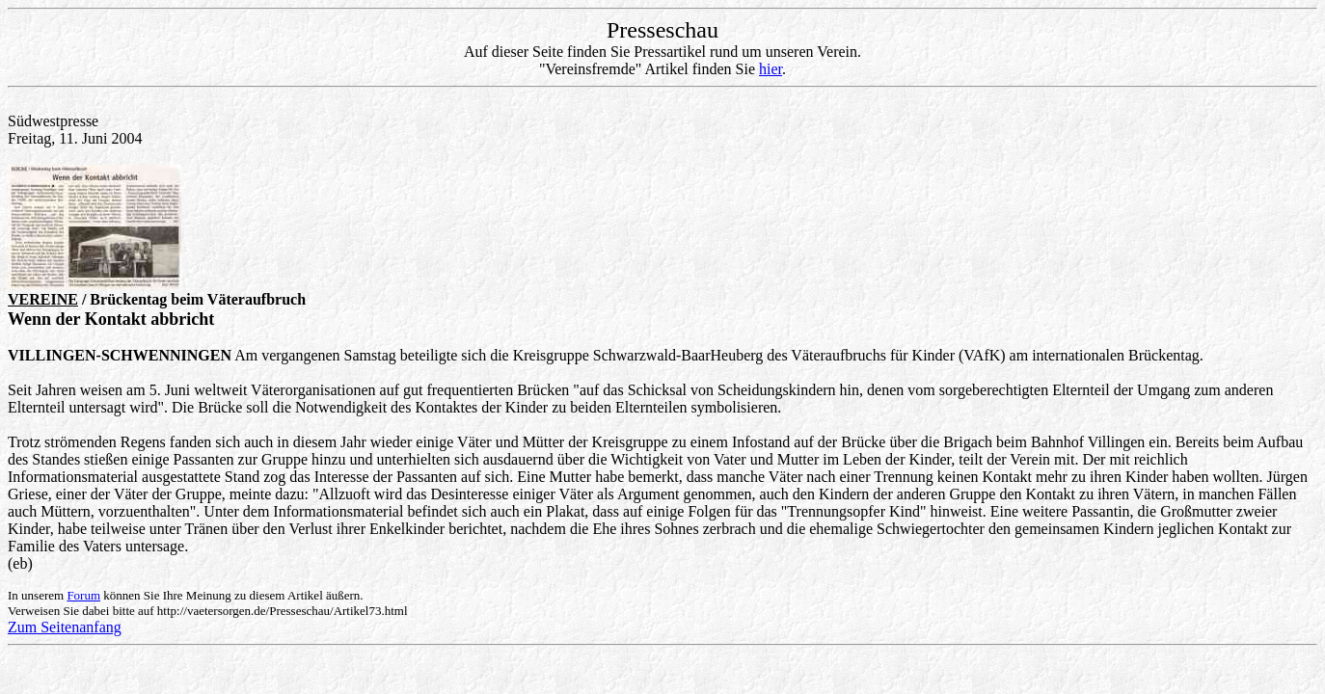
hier (770, 69)
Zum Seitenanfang (65, 627)
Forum (83, 595)
